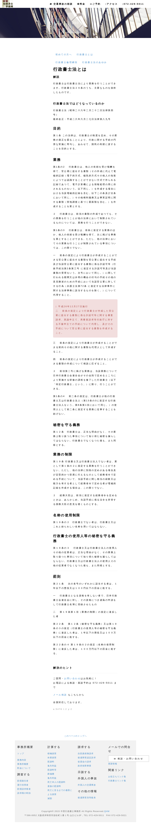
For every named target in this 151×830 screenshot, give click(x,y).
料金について (24, 768)
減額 (50, 798)
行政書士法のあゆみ (94, 62)
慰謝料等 (52, 770)
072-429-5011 (133, 4)
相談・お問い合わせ (128, 758)
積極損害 (52, 753)
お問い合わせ (72, 678)
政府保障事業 (84, 766)
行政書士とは (85, 54)
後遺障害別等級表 (87, 797)
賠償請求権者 (24, 789)
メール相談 (60, 694)
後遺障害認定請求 (87, 757)
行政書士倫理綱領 (66, 62)
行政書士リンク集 (117, 780)
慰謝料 (51, 761)
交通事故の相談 (61, 4)
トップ (20, 753)
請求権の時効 (24, 793)
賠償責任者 (23, 781)
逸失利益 (52, 766)
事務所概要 (23, 764)
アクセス (111, 4)
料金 (81, 4)
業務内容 (21, 760)
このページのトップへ (75, 736)
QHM (106, 811)
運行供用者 (23, 785)
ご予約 (95, 4)
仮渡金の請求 (84, 761)
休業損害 (52, 757)
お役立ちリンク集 (117, 776)
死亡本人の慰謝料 (56, 782)
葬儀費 (51, 774)
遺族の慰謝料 (54, 786)
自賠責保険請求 (85, 753)
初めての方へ (64, 54)
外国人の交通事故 (87, 785)
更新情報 (112, 764)
